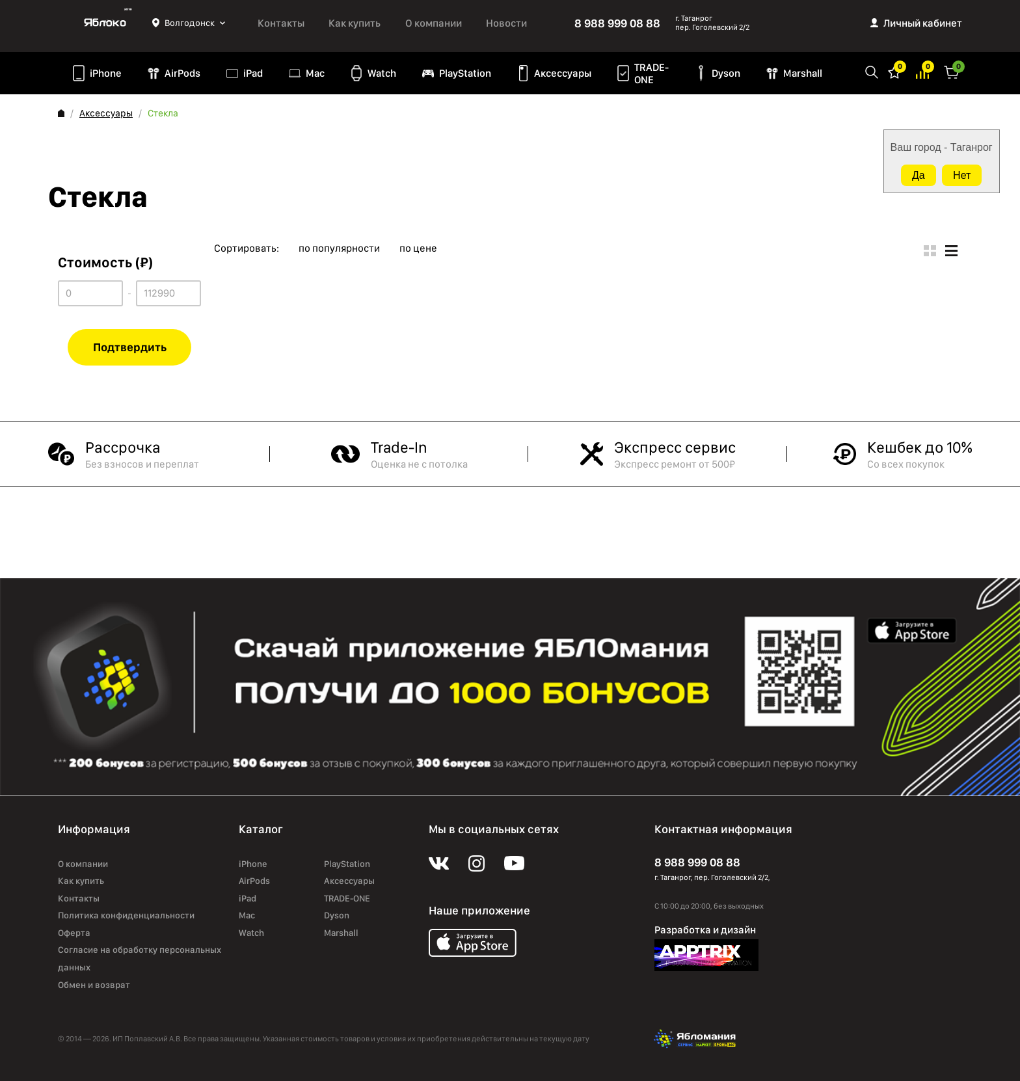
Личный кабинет (922, 23)
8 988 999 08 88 (617, 23)
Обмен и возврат (94, 985)
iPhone (106, 73)
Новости (506, 23)
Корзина (952, 71)
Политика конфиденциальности (126, 915)
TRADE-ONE (651, 73)
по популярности (339, 248)
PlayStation (465, 73)
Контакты (281, 23)
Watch (382, 73)
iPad (253, 73)
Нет (962, 175)
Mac (315, 73)
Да (918, 175)
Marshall (802, 73)
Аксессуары (562, 73)
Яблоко (105, 23)
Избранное (894, 71)
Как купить (355, 23)
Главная (61, 113)
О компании (433, 23)
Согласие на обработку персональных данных (139, 958)
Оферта (74, 933)
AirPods (182, 73)
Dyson (726, 73)
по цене (418, 248)
